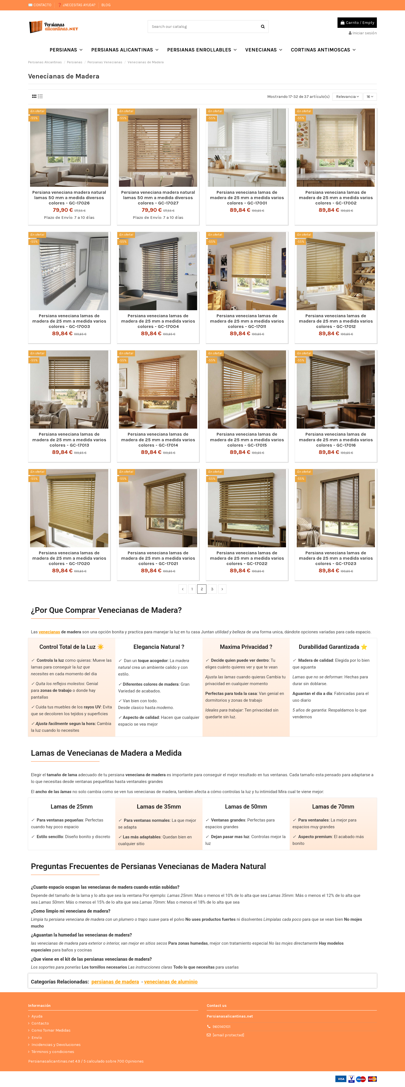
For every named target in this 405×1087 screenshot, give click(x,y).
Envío (37, 1037)
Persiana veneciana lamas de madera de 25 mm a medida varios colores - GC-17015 (247, 439)
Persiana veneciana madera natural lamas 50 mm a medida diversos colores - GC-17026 (69, 198)
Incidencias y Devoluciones (56, 1044)
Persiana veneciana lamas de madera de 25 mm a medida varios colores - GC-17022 (247, 558)
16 (370, 96)
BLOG (106, 5)
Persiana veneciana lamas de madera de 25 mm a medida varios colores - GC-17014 (158, 439)
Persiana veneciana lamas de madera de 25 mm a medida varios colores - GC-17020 (69, 558)
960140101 (221, 1026)
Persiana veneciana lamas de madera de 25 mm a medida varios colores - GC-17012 (336, 321)
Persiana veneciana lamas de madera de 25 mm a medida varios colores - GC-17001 (247, 198)
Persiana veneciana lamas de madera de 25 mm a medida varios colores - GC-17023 (336, 558)
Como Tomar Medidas (51, 1030)
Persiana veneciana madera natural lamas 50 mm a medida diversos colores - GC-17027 (158, 198)
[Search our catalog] (263, 26)
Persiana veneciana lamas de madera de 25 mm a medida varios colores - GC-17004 (158, 321)
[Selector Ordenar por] (347, 97)
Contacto (40, 1023)
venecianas (49, 631)
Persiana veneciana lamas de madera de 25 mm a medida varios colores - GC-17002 (336, 198)
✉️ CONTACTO (40, 5)
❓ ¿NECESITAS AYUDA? (76, 5)
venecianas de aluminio (170, 982)
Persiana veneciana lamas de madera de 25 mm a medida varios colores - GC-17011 (247, 321)
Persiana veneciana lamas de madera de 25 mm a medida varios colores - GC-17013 (69, 439)
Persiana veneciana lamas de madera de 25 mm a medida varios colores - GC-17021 (158, 558)
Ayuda (37, 1016)
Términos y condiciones (53, 1051)
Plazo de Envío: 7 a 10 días (69, 217)
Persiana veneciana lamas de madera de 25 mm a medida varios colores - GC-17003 (69, 321)
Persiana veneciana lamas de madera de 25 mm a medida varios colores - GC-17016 (336, 439)
